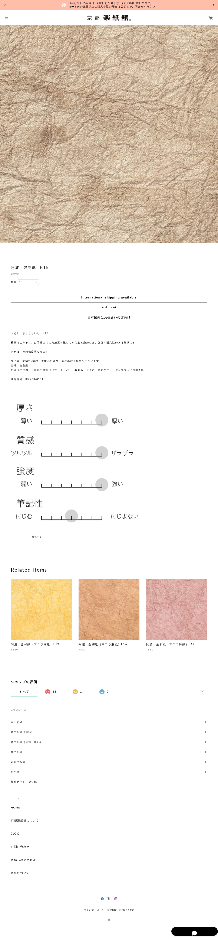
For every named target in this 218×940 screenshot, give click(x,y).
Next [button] (213, 134)
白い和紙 (16, 722)
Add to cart (109, 307)
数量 (14, 282)
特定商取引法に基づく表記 (121, 910)
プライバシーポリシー (95, 910)
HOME (15, 807)
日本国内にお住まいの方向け (109, 317)
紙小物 (15, 771)
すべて (24, 691)
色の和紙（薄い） (22, 732)
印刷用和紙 (18, 761)
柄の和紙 (16, 752)
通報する (37, 537)
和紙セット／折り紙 (24, 781)
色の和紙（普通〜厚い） (27, 742)
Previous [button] (4, 134)
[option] (109, 134)
